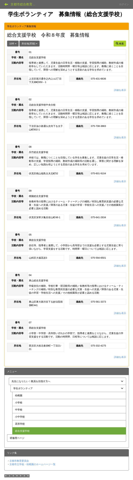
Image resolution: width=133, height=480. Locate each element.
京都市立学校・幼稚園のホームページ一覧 (33, 464)
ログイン (124, 4)
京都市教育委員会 (19, 460)
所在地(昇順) (29, 43)
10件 (12, 43)
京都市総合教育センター (25, 4)
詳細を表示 (120, 90)
